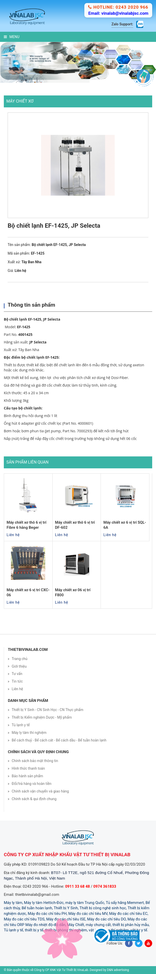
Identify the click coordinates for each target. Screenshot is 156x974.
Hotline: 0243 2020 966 (118, 7)
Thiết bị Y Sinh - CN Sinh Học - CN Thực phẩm (47, 710)
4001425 (25, 334)
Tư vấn (17, 674)
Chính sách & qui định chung (34, 799)
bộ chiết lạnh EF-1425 (40, 357)
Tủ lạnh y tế (21, 725)
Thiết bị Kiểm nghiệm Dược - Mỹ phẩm (42, 717)
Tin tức (17, 681)
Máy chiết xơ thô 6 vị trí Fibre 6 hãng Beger (26, 525)
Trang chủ (19, 659)
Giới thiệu (19, 666)
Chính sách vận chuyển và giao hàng (40, 791)
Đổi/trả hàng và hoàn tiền (32, 784)
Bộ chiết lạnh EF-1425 (22, 319)
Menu (11, 37)
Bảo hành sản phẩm (27, 776)
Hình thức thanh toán (28, 768)
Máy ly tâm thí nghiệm (29, 733)
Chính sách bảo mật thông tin (35, 761)
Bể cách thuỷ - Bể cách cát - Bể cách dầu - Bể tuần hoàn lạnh (59, 740)
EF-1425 (23, 326)
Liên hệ (17, 689)
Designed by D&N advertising (109, 970)
